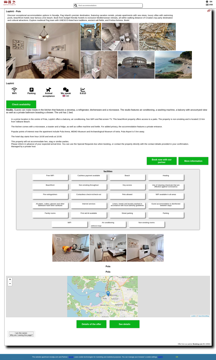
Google (71, 357)
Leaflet (193, 316)
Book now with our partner (162, 160)
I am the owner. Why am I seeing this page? (21, 334)
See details (124, 324)
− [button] (10, 284)
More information (193, 161)
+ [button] (10, 280)
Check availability (21, 104)
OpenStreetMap (203, 316)
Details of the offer (91, 324)
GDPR (160, 357)
